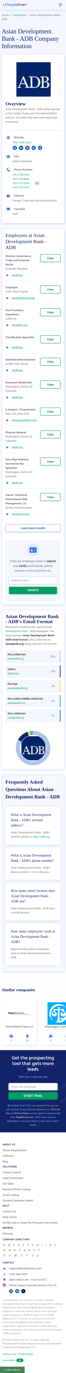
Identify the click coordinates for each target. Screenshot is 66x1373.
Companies (19, 15)
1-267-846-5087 (15, 1274)
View (50, 258)
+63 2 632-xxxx (20, 187)
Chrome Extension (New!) (18, 1200)
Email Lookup (11, 1195)
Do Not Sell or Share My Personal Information (30, 1222)
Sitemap (8, 1233)
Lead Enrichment (13, 1178)
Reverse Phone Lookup (17, 1189)
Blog (5, 1161)
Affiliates (8, 1156)
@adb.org (17, 275)
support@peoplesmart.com (22, 1268)
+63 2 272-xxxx (20, 183)
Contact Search (12, 1172)
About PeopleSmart (14, 1150)
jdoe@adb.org (16, 659)
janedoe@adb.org (18, 688)
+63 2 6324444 (20, 179)
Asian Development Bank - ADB (28, 629)
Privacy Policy (22, 1113)
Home (5, 15)
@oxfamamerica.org (23, 298)
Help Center (10, 1217)
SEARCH (33, 590)
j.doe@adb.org (16, 718)
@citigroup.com (21, 514)
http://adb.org (20, 142)
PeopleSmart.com (25, 1117)
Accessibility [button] (13, 1360)
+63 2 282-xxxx (21, 175)
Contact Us (9, 1211)
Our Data (8, 1183)
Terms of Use (10, 1354)
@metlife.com (20, 325)
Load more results (33, 528)
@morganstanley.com (24, 420)
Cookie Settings (12, 1369)
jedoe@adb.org (16, 703)
